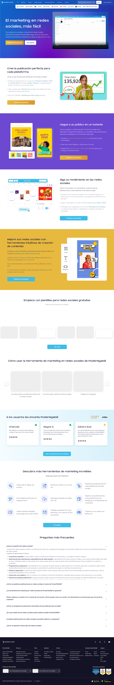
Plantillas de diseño (21, 651)
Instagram (45, 81)
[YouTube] (109, 642)
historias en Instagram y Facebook (78, 138)
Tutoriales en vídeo (48, 651)
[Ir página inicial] (6, 2)
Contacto (102, 651)
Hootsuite (96, 655)
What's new (5, 653)
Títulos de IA (25, 89)
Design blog (47, 655)
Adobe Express (89, 655)
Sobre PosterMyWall (7, 651)
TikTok (50, 81)
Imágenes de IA (60, 659)
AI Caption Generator (75, 659)
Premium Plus (37, 655)
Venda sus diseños (7, 659)
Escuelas (36, 659)
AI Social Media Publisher (62, 653)
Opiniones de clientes (8, 661)
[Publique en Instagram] (88, 381)
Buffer (95, 653)
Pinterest (36, 83)
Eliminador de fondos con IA (77, 655)
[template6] (103, 334)
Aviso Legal (103, 661)
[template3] (46, 334)
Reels (98, 203)
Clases (45, 653)
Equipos (36, 657)
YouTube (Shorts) (15, 83)
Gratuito (36, 651)
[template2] (27, 333)
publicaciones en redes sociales (79, 148)
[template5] (84, 333)
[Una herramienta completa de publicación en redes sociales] (25, 381)
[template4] (65, 333)
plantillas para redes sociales (30, 95)
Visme (95, 651)
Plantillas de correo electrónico (23, 653)
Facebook (38, 81)
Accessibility (103, 655)
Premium (36, 653)
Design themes (20, 657)
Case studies (6, 655)
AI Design (58, 651)
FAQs (101, 657)
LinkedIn (29, 83)
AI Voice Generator (74, 653)
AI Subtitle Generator (75, 651)
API (101, 659)
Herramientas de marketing (23, 659)
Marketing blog (47, 657)
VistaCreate (88, 653)
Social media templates (22, 655)
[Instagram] (100, 642)
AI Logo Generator (74, 657)
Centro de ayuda (104, 653)
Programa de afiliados (8, 657)
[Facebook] (95, 642)
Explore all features (21, 661)
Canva (86, 651)
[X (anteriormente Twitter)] (104, 642)
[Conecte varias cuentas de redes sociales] (57, 381)
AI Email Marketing (60, 655)
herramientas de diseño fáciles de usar (27, 253)
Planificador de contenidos (97, 207)
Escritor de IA (59, 657)
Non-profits (37, 661)
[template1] (8, 333)
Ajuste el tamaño (26, 257)
